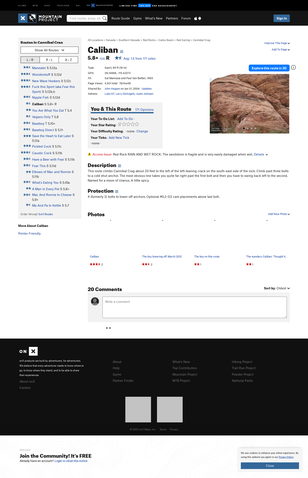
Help (116, 368)
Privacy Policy (286, 457)
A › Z (68, 60)
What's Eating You (45, 182)
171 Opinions (144, 109)
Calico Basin (165, 40)
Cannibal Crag (201, 40)
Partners (172, 18)
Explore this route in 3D (269, 68)
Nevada (111, 40)
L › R (30, 60)
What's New (154, 18)
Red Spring (183, 40)
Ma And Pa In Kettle (46, 205)
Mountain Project (184, 374)
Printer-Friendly (29, 233)
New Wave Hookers (46, 81)
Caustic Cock (42, 153)
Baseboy (38, 123)
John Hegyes (112, 88)
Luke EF (109, 93)
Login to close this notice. (71, 461)
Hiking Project (242, 362)
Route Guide (120, 18)
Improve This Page (277, 43)
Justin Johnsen (144, 93)
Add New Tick (119, 137)
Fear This (39, 166)
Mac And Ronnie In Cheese (52, 195)
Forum (186, 18)
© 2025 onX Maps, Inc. (143, 429)
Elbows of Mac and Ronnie (51, 172)
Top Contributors (184, 368)
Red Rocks (149, 40)
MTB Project (181, 380)
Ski (78, 5)
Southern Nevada (129, 40)
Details (261, 154)
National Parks (242, 380)
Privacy (174, 429)
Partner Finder (123, 380)
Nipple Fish (40, 97)
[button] (213, 104)
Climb (22, 5)
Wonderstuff (41, 74)
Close (270, 466)
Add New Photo (279, 214)
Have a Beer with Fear (48, 159)
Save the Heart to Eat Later (51, 136)
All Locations (95, 40)
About (117, 362)
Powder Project (242, 374)
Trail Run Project (244, 368)
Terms (163, 429)
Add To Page (281, 49)
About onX (27, 381)
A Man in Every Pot (45, 189)
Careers (25, 387)
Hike (47, 5)
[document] (270, 460)
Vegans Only (41, 117)
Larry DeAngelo (125, 93)
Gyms (137, 18)
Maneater (39, 68)
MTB (35, 5)
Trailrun (63, 5)
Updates (147, 88)
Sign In (282, 18)
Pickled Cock (41, 146)
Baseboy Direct (43, 130)
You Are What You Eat (48, 110)
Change (142, 131)
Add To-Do (125, 119)
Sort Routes (45, 214)
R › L (49, 60)
